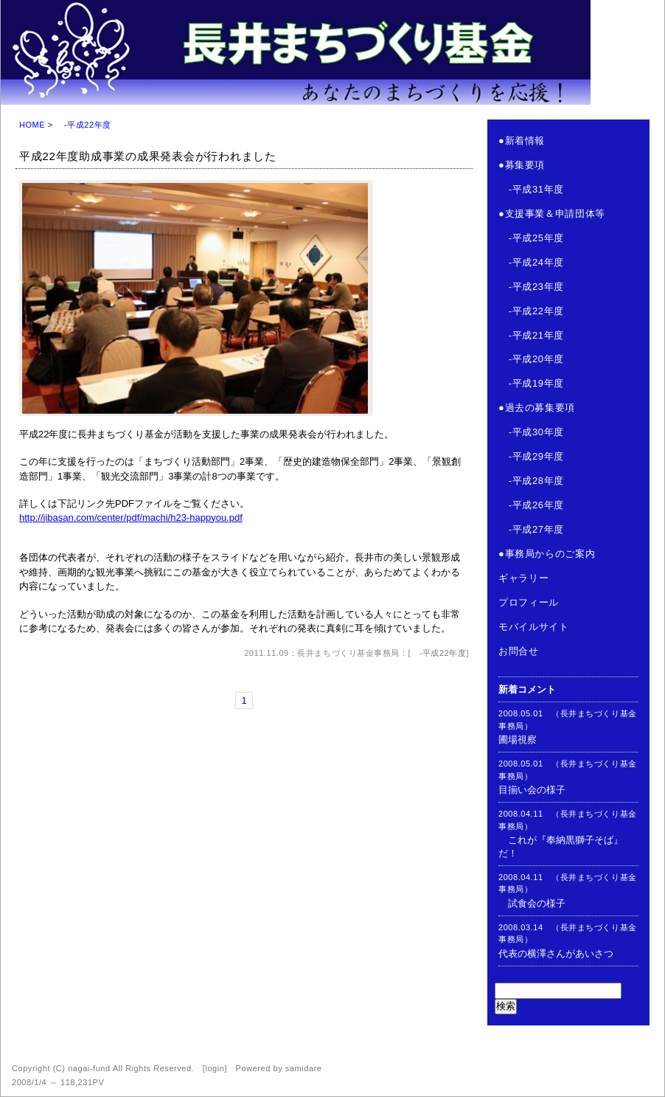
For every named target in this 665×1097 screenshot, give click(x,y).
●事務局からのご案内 (546, 553)
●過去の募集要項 (536, 407)
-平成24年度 (531, 262)
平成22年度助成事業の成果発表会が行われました (147, 156)
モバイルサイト (533, 626)
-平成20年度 (531, 358)
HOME (32, 124)
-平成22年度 (438, 652)
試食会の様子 (531, 903)
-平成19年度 (531, 383)
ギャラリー (523, 578)
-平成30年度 (531, 431)
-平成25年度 (531, 237)
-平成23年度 (531, 286)
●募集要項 (521, 164)
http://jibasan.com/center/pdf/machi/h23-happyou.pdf (131, 517)
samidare (303, 1068)
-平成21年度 (531, 335)
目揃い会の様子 (531, 789)
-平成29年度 (531, 456)
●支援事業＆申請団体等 (551, 213)
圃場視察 (517, 739)
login (214, 1068)
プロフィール (528, 602)
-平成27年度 (531, 529)
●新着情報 (521, 140)
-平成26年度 (531, 505)
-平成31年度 (531, 189)
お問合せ (518, 651)
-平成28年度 (531, 480)
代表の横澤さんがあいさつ (555, 953)
